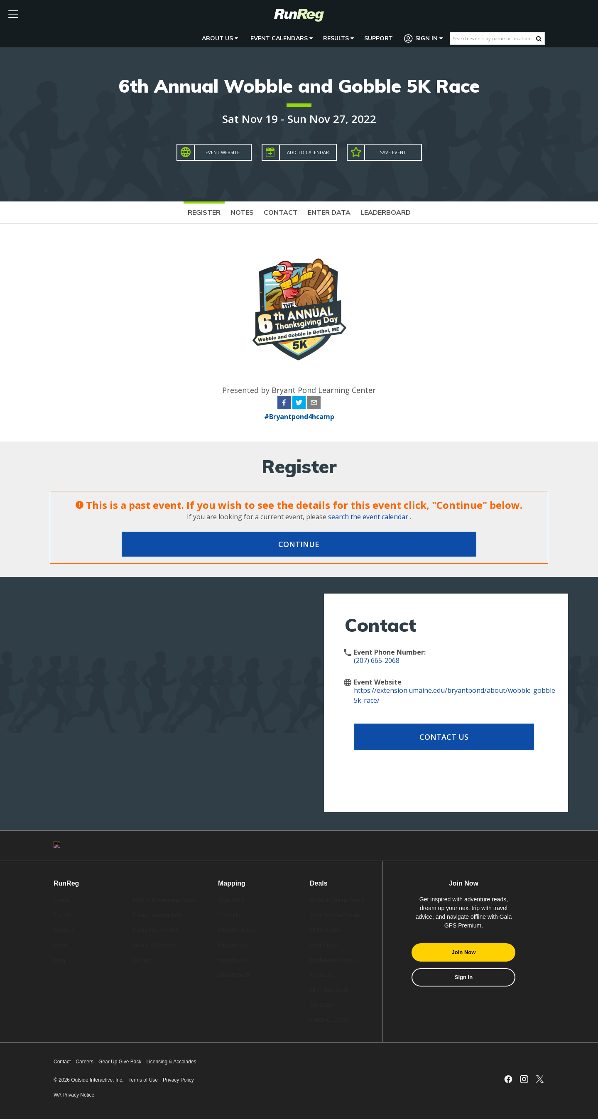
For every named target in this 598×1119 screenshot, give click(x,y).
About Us (220, 38)
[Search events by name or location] (493, 38)
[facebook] (284, 404)
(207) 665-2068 (376, 660)
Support (378, 38)
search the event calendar (368, 516)
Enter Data (329, 212)
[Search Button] (539, 38)
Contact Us (420, 737)
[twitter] (299, 404)
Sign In (423, 38)
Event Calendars (281, 38)
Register (204, 212)
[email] (314, 404)
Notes (242, 212)
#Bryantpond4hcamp (299, 416)
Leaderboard (385, 212)
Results (338, 38)
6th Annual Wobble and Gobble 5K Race (299, 85)
